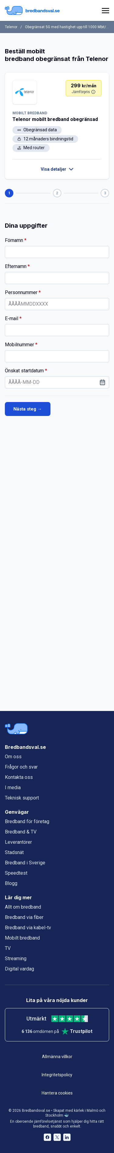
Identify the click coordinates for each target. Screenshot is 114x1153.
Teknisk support (22, 798)
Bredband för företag (27, 821)
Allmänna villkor (57, 1056)
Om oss (13, 756)
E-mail (38, 318)
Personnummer (57, 292)
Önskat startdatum (57, 370)
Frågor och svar (21, 767)
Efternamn (47, 266)
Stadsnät (14, 852)
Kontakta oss (19, 777)
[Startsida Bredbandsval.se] (32, 10)
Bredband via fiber (24, 917)
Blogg (11, 883)
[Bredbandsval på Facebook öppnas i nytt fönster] (47, 1137)
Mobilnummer (54, 344)
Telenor (11, 27)
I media (13, 787)
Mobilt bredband (22, 938)
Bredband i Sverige (25, 863)
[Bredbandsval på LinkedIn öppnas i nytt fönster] (67, 1137)
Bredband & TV (20, 832)
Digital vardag (19, 969)
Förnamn (43, 240)
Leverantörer (18, 842)
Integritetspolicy (57, 1074)
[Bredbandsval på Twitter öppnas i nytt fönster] (57, 1137)
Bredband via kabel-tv (28, 927)
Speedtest (16, 873)
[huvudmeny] (104, 10)
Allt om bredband (23, 907)
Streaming (15, 958)
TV (8, 948)
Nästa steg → (27, 409)
